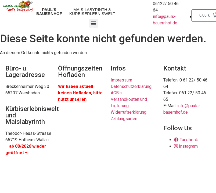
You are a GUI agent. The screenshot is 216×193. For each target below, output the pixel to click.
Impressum (121, 80)
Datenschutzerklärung (131, 86)
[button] (93, 23)
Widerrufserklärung (128, 112)
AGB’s (116, 92)
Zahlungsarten (124, 118)
